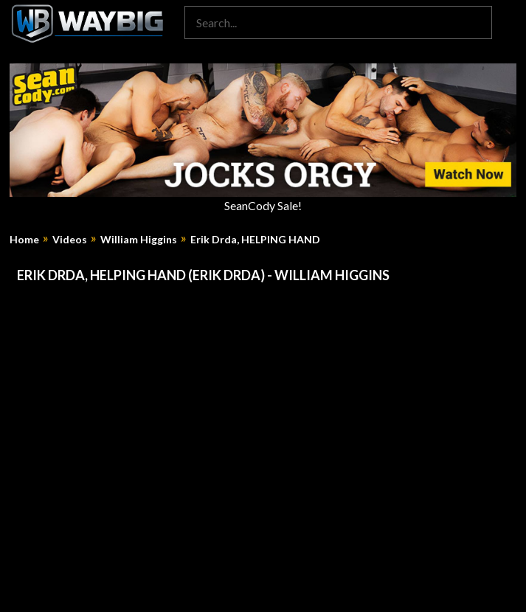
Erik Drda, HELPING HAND (255, 240)
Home (24, 240)
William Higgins (138, 240)
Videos (69, 240)
